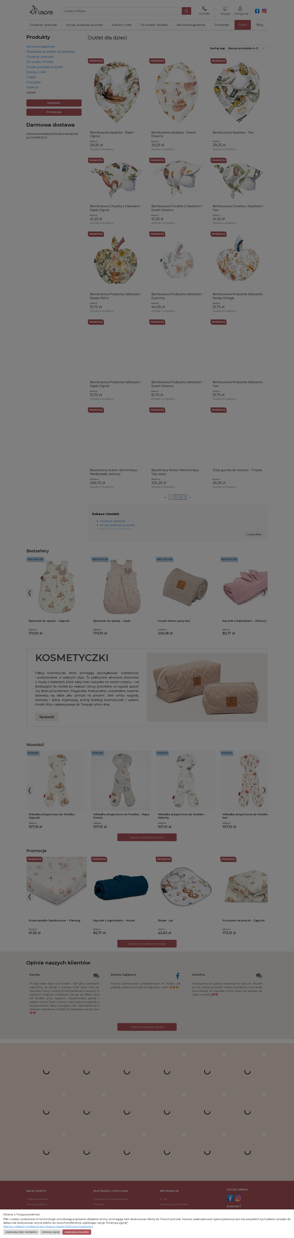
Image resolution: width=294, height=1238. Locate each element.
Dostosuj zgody (50, 1232)
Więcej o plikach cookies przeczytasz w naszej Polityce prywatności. (48, 1226)
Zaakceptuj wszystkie (76, 1232)
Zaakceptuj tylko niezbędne (21, 1232)
